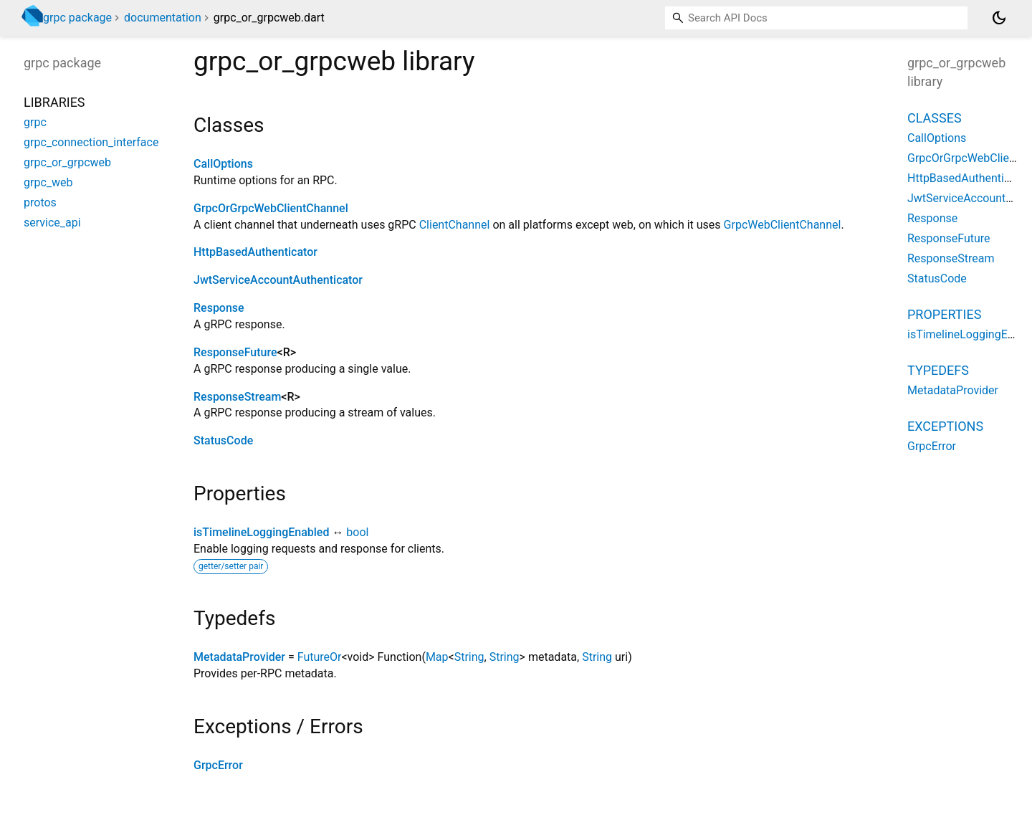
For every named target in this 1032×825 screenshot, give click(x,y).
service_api (52, 222)
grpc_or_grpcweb (67, 162)
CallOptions (223, 164)
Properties (944, 314)
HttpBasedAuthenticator (255, 252)
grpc (35, 122)
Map (437, 657)
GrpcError (218, 765)
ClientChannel (454, 225)
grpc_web (48, 182)
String (469, 657)
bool (357, 532)
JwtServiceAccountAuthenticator (278, 280)
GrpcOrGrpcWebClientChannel (271, 208)
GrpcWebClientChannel (782, 225)
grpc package (77, 17)
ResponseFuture (235, 352)
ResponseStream (237, 397)
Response (219, 308)
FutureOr (319, 657)
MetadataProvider (239, 657)
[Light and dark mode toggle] (999, 17)
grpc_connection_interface (91, 142)
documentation (162, 17)
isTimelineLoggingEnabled (261, 532)
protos (40, 202)
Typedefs (938, 370)
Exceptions (945, 426)
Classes (934, 117)
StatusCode (223, 440)
